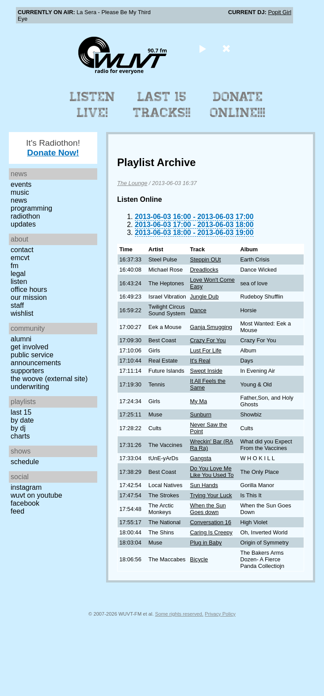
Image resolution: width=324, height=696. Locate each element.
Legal (18, 273)
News (19, 200)
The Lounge (132, 183)
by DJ (18, 428)
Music (20, 192)
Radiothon (25, 216)
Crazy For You (208, 340)
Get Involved (29, 347)
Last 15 (21, 412)
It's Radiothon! (53, 147)
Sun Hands (204, 485)
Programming (31, 208)
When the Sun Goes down (208, 508)
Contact (22, 249)
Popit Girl (279, 12)
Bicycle (199, 559)
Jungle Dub (204, 296)
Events (21, 184)
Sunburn (200, 414)
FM (15, 265)
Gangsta (200, 458)
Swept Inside (206, 370)
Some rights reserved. (179, 614)
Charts (20, 436)
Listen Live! (92, 105)
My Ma (198, 401)
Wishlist (22, 313)
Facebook (25, 503)
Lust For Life (205, 350)
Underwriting (30, 386)
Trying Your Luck (211, 495)
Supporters (27, 370)
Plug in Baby (206, 542)
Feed (17, 511)
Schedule (25, 461)
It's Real (200, 360)
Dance (198, 310)
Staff (17, 305)
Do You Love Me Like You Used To (212, 471)
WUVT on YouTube (36, 495)
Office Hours (29, 289)
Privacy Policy (220, 614)
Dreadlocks (204, 269)
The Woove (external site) (49, 378)
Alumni (21, 339)
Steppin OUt (205, 259)
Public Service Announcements (36, 359)
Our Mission (29, 297)
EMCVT (20, 257)
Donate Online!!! (238, 105)
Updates (23, 224)
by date (22, 420)
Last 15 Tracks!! (162, 105)
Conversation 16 (210, 522)
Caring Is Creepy (211, 532)
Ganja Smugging (211, 327)
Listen (19, 281)
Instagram (26, 487)
